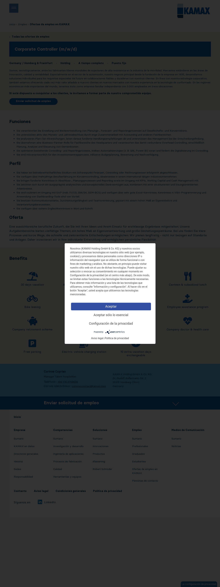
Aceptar (111, 306)
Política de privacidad (117, 338)
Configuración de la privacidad (111, 323)
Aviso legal (97, 338)
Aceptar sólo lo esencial (111, 315)
